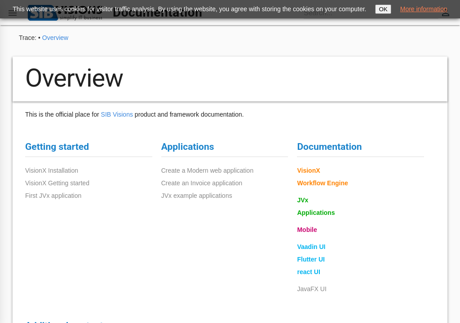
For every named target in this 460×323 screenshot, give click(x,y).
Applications (316, 212)
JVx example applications (196, 195)
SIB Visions (117, 114)
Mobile (307, 229)
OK (383, 9)
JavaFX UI (311, 288)
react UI (308, 271)
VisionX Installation (51, 170)
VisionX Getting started (57, 183)
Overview (55, 37)
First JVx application (53, 195)
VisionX (308, 170)
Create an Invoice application (202, 183)
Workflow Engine (322, 183)
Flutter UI (310, 259)
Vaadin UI (311, 246)
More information (423, 9)
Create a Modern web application (207, 170)
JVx (302, 200)
